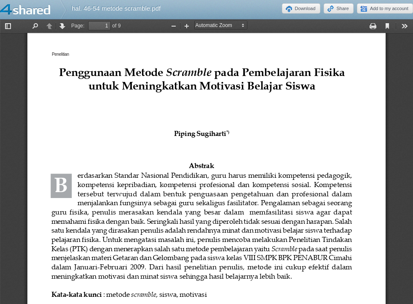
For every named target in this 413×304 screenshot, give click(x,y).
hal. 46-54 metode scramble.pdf (116, 8)
